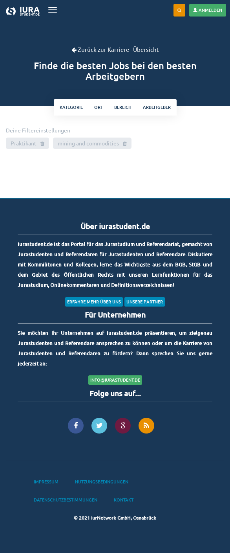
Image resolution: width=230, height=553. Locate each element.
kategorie (71, 107)
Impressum (46, 481)
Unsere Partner (144, 301)
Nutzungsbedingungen (101, 481)
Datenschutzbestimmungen (65, 499)
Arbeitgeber (157, 107)
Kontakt (123, 499)
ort (98, 107)
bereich (122, 107)
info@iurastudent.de (115, 380)
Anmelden (207, 10)
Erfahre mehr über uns (94, 301)
